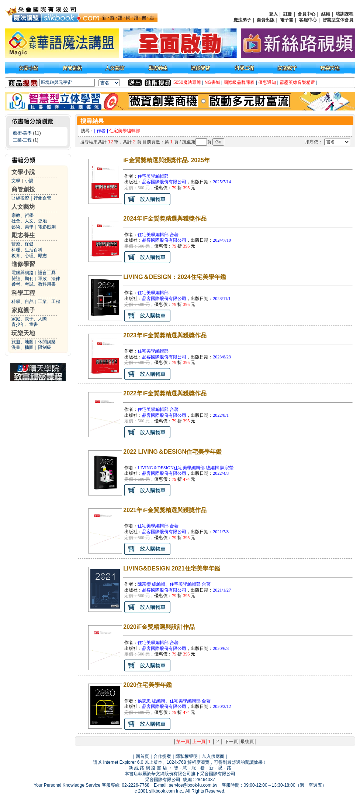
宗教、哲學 (22, 215)
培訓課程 (344, 14)
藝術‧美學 (22, 133)
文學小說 (23, 172)
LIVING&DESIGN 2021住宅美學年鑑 (171, 568)
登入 (273, 14)
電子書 (286, 20)
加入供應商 (213, 756)
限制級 (44, 347)
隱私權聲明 (187, 756)
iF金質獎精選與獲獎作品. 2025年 (166, 160)
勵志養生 (23, 235)
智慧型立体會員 (337, 20)
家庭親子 (23, 310)
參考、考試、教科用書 (33, 284)
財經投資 (20, 198)
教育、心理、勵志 (29, 255)
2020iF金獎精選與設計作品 (159, 627)
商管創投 (23, 189)
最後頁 (247, 741)
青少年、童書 (24, 324)
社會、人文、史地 (29, 221)
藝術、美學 (22, 226)
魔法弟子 (242, 20)
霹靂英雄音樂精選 (297, 82)
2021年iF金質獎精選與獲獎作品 (165, 510)
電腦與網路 (22, 272)
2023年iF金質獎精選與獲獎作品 (165, 335)
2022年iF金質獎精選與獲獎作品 (165, 393)
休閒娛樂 (47, 341)
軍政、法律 (49, 278)
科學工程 (23, 293)
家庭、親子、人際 (29, 318)
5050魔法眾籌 (187, 82)
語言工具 (47, 272)
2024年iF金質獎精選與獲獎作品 (165, 218)
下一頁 (231, 741)
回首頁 (142, 756)
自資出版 (265, 20)
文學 (15, 180)
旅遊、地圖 (22, 341)
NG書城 (212, 82)
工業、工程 (49, 301)
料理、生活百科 (26, 249)
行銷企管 (42, 198)
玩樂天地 (23, 333)
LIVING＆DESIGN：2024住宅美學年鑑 (174, 277)
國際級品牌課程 (239, 82)
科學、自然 (22, 301)
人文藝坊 (23, 207)
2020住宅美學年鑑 (147, 685)
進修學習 (23, 264)
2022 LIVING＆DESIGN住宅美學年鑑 (172, 452)
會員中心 (306, 14)
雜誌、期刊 (22, 278)
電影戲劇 (47, 226)
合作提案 (162, 756)
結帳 (325, 14)
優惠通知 (267, 82)
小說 (29, 180)
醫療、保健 (22, 243)
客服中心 (308, 20)
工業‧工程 (22, 140)
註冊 (287, 14)
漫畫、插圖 (22, 347)
